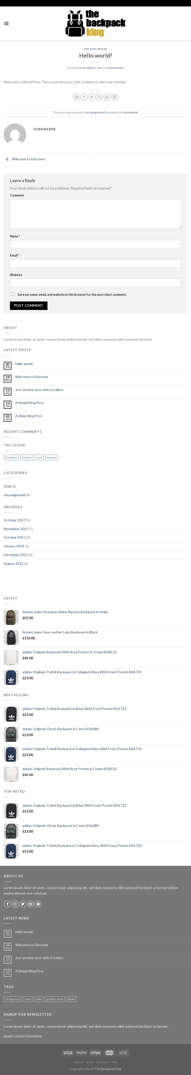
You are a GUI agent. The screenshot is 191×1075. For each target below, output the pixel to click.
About (79, 1062)
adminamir (116, 68)
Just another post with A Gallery (39, 390)
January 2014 (14, 546)
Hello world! (24, 364)
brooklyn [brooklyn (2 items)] (11, 457)
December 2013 (16, 555)
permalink (131, 112)
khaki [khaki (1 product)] (71, 999)
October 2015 (14, 537)
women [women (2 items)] (51, 457)
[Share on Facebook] (84, 97)
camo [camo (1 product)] (27, 999)
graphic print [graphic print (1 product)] (54, 999)
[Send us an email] (30, 904)
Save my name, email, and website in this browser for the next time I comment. (72, 294)
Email (14, 255)
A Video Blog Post (28, 416)
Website (16, 275)
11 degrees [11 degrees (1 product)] (12, 999)
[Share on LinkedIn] (114, 97)
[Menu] (6, 23)
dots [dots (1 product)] (39, 999)
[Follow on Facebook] (7, 904)
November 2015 (16, 529)
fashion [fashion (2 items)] (27, 457)
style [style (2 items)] (39, 457)
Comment (17, 195)
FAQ (114, 1062)
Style (7, 486)
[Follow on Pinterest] (38, 904)
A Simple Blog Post (29, 403)
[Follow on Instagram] (15, 904)
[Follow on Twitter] (22, 904)
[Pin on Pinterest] (106, 97)
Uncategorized (95, 49)
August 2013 (13, 564)
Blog (90, 1062)
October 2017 (14, 520)
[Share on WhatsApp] (76, 97)
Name (15, 236)
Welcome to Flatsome (24, 159)
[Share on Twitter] (91, 97)
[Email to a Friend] (99, 97)
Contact (102, 1062)
